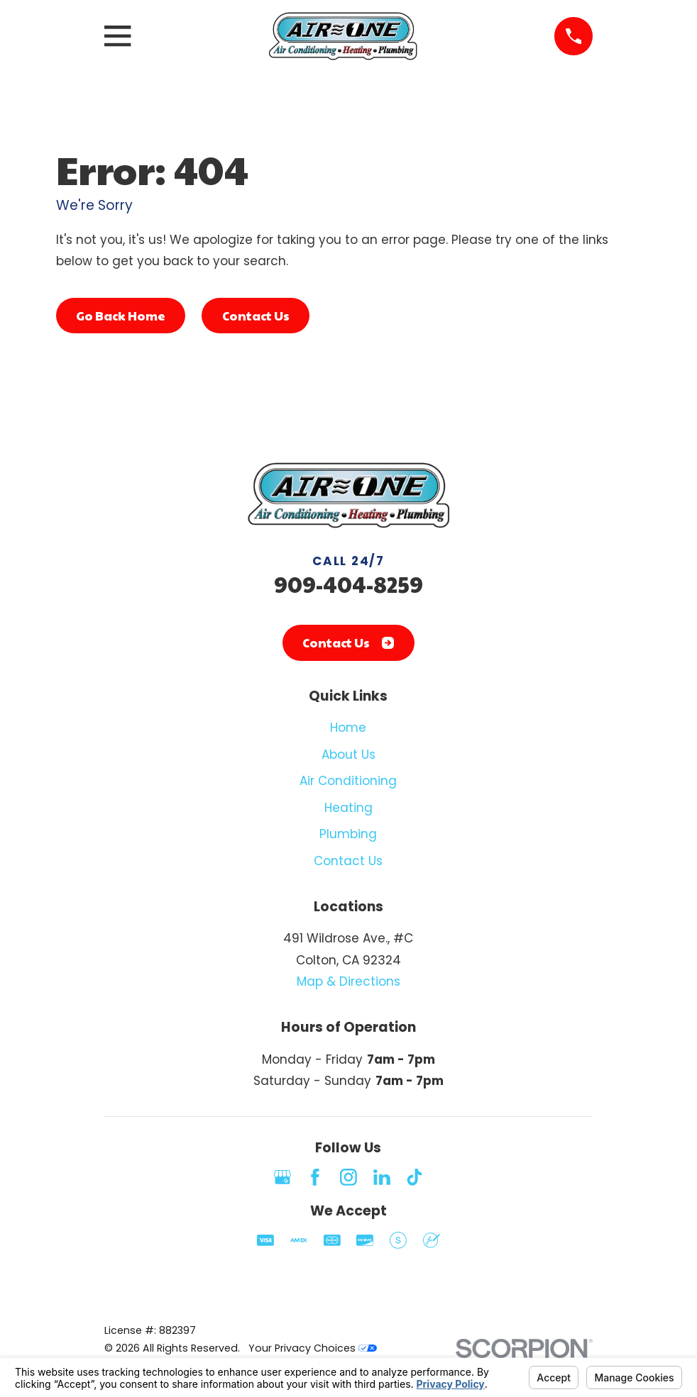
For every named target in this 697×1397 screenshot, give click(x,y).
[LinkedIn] (381, 1177)
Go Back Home (120, 315)
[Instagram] (348, 1177)
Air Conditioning (348, 780)
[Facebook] (315, 1177)
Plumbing (348, 833)
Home (348, 727)
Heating (348, 807)
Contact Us (256, 315)
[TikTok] (414, 1177)
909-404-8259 (348, 584)
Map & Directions (348, 981)
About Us (348, 754)
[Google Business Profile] (282, 1177)
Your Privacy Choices (312, 1348)
